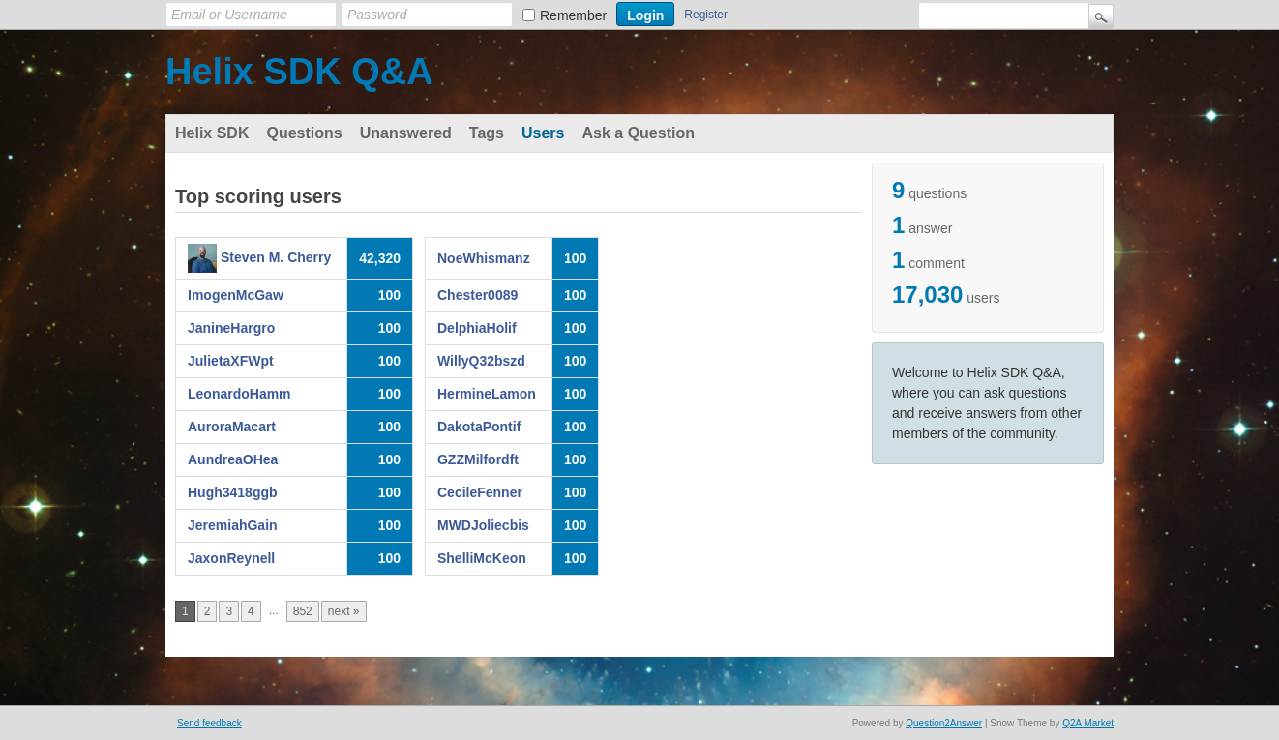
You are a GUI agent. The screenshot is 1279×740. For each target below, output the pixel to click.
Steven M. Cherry (276, 257)
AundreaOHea (233, 459)
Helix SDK (212, 133)
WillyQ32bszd (481, 361)
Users (542, 133)
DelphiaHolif (477, 328)
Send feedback (209, 723)
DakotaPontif (479, 426)
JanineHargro (231, 328)
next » (344, 611)
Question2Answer (944, 723)
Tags (486, 133)
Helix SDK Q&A (299, 71)
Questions (304, 133)
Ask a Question (637, 133)
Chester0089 (477, 295)
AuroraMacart (232, 426)
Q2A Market (1088, 723)
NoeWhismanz (483, 258)
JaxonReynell (231, 558)
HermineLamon (486, 393)
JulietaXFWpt (231, 361)
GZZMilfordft (478, 459)
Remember (573, 15)
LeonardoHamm (239, 393)
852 (302, 611)
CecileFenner (479, 492)
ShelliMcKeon (481, 558)
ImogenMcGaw (235, 295)
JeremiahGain (233, 525)
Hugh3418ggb (233, 492)
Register (706, 14)
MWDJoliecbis (483, 525)
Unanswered (406, 133)
